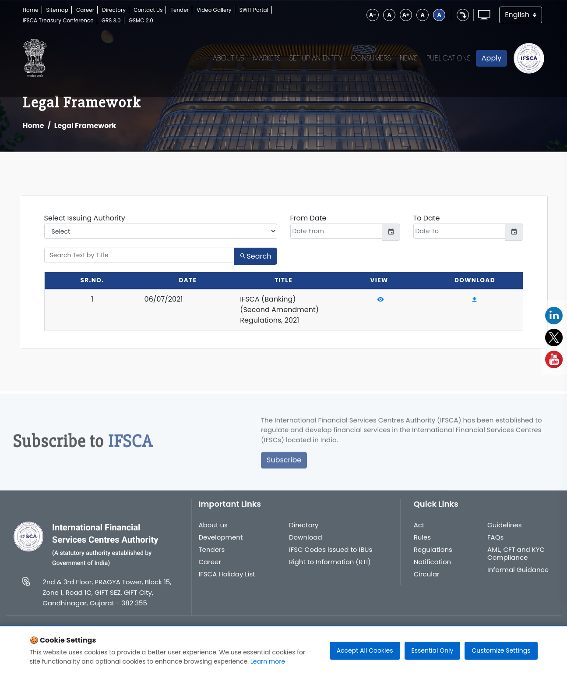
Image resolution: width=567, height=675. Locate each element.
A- (372, 14)
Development (221, 543)
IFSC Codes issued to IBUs (330, 556)
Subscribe (284, 466)
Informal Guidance (518, 576)
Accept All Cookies (365, 650)
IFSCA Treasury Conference (58, 20)
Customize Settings (501, 650)
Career (85, 10)
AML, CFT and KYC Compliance (516, 560)
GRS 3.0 (111, 20)
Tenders (212, 556)
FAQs (495, 543)
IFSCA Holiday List (227, 580)
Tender (179, 10)
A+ (405, 14)
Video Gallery (214, 10)
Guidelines (504, 531)
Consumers (371, 58)
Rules (422, 543)
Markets (267, 58)
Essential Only (433, 650)
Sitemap (57, 10)
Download (305, 543)
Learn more (267, 661)
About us (213, 531)
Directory (114, 10)
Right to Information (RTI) (330, 568)
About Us (228, 58)
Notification (432, 568)
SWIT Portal (253, 10)
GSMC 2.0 (141, 20)
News (409, 58)
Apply (491, 58)
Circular (427, 580)
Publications (448, 58)
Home (31, 10)
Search (255, 256)
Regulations (433, 556)
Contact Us (148, 10)
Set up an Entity (315, 58)
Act (419, 531)
